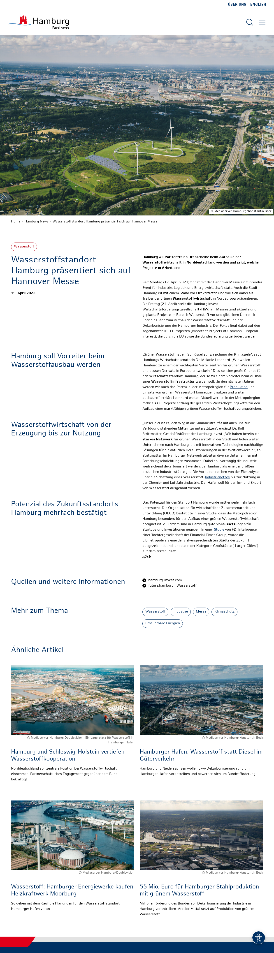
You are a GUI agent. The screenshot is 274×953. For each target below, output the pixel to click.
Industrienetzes (217, 477)
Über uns (237, 4)
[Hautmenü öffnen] (262, 22)
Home (15, 221)
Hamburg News (36, 221)
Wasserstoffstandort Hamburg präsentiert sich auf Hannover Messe (105, 221)
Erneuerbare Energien (162, 623)
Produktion (239, 387)
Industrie (181, 611)
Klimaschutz (224, 611)
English (258, 4)
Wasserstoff (24, 246)
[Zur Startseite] (38, 22)
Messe (201, 611)
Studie (219, 530)
